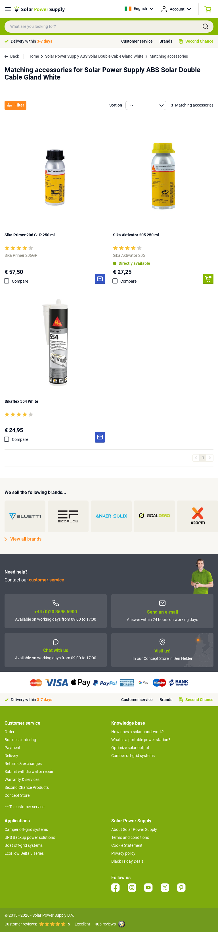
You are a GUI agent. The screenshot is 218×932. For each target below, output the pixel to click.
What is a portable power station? (140, 739)
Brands (166, 41)
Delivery (11, 755)
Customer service (137, 41)
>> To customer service (24, 806)
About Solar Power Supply (134, 829)
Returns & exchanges (23, 763)
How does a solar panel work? (137, 731)
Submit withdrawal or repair (29, 771)
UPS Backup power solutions (30, 837)
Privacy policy (123, 853)
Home (33, 56)
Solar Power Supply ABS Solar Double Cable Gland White (94, 56)
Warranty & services (22, 779)
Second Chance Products (27, 787)
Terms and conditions (130, 837)
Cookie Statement (126, 845)
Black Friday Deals (127, 861)
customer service (46, 580)
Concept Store (17, 795)
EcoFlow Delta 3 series (24, 853)
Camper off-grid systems (133, 755)
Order (9, 731)
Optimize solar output (130, 747)
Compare (20, 281)
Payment (12, 747)
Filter (15, 105)
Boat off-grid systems (24, 845)
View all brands (23, 539)
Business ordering (20, 739)
